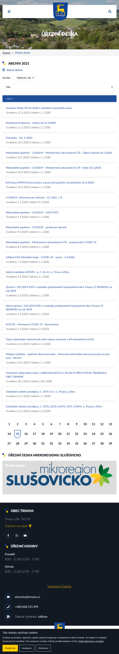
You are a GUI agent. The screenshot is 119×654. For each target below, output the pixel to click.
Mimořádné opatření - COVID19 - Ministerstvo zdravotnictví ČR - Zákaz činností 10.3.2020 (59, 152)
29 (26, 443)
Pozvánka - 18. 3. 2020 (19, 137)
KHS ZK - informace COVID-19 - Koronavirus (32, 324)
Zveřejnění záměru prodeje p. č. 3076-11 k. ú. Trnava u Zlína (40, 391)
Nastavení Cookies (59, 586)
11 (93, 424)
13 (110, 424)
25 (102, 434)
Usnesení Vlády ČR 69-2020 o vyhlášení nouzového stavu (39, 107)
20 (59, 434)
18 (43, 434)
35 (76, 443)
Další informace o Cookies (91, 641)
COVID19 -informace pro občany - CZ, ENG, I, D (34, 197)
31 (43, 443)
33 (59, 443)
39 (110, 443)
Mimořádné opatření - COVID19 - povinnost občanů (36, 227)
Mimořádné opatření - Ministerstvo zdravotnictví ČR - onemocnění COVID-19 (51, 242)
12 (102, 424)
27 (9, 443)
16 (26, 434)
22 (76, 434)
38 (102, 443)
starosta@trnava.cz (27, 597)
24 (93, 434)
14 (9, 434)
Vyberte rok (25, 77)
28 (17, 443)
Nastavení (27, 648)
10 (85, 424)
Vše (59, 86)
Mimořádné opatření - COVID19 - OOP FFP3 (32, 212)
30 (34, 443)
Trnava (6, 52)
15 (17, 434)
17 (34, 434)
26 (110, 434)
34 (68, 443)
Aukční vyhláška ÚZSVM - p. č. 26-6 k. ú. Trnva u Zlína (37, 271)
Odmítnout (43, 648)
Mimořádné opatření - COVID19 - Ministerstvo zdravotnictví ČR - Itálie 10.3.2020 (53, 167)
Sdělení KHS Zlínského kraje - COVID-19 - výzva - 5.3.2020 (40, 257)
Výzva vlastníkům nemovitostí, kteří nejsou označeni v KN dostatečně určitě (50, 339)
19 (51, 434)
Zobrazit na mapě (18, 526)
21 (68, 434)
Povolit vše (10, 648)
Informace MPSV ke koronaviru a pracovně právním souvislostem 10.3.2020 (50, 182)
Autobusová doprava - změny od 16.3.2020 (31, 122)
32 (51, 443)
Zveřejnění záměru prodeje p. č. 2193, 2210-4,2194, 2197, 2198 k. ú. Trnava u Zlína (54, 406)
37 (93, 443)
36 (85, 443)
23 (85, 434)
